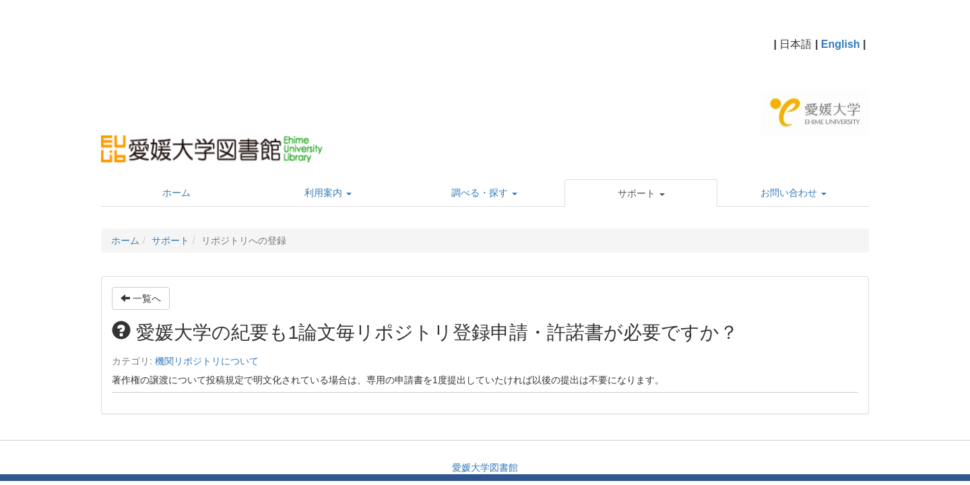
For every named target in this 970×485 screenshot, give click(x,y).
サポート (170, 240)
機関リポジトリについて (207, 361)
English (840, 44)
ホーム (125, 240)
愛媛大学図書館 (485, 467)
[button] (641, 193)
